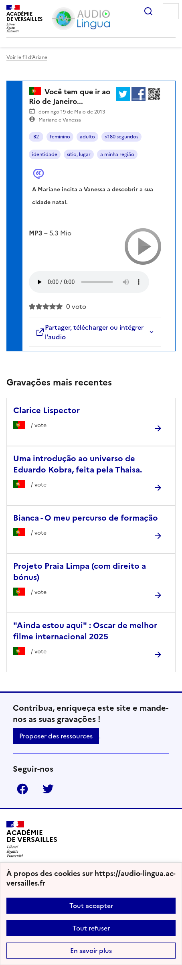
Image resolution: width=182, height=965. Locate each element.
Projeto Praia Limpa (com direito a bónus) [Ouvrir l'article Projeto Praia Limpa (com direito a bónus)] (79, 571)
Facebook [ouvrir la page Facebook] (22, 789)
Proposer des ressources (56, 736)
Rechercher (148, 11)
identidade (44, 154)
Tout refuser (91, 928)
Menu (171, 11)
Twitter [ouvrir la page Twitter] (48, 789)
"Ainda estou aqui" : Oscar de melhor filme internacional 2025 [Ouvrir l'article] (85, 631)
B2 (36, 136)
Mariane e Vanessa (59, 120)
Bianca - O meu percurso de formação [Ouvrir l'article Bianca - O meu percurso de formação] (85, 518)
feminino (60, 136)
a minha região (117, 154)
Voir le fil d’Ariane (26, 57)
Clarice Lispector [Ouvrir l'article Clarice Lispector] (46, 410)
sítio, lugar (79, 154)
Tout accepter (91, 905)
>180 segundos (121, 136)
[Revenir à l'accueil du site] (31, 839)
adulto (87, 136)
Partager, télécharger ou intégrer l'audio (89, 332)
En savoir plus (91, 950)
